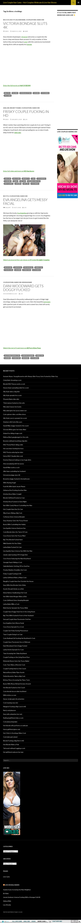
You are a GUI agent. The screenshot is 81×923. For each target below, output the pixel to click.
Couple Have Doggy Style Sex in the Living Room (19, 612)
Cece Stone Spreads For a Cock (13, 627)
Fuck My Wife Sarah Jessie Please (14, 486)
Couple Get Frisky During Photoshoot (15, 631)
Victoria (24, 37)
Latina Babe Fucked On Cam (12, 547)
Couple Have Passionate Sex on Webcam (16, 642)
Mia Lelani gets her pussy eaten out (15, 410)
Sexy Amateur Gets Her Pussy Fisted (15, 520)
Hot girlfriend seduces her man (13, 752)
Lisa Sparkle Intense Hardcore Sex (14, 528)
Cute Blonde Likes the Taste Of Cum (15, 532)
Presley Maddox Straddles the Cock (15, 570)
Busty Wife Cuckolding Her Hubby (14, 524)
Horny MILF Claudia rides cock (13, 456)
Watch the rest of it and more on (22, 348)
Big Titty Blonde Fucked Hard (12, 539)
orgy (25, 42)
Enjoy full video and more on (18, 171)
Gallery (8, 207)
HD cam (22, 181)
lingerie (36, 93)
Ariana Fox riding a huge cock (12, 433)
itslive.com (8, 270)
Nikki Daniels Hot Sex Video (12, 543)
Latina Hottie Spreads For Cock (13, 650)
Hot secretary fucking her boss (13, 448)
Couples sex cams (18, 912)
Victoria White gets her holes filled (14, 429)
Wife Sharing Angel (9, 483)
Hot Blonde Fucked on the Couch (14, 687)
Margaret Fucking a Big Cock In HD (14, 706)
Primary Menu (78, 2)
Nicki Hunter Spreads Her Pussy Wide (15, 608)
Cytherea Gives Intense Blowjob (14, 517)
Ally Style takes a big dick (11, 391)
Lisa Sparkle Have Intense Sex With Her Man (17, 551)
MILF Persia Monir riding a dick (13, 445)
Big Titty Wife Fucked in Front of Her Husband (18, 615)
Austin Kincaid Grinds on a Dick (13, 589)
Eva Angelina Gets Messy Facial (25, 202)
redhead (25, 358)
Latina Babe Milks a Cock (11, 604)
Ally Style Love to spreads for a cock (15, 418)
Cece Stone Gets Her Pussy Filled (14, 536)
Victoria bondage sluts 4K (25, 25)
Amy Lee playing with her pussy (13, 464)
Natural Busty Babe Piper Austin (13, 672)
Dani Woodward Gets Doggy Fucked (23, 288)
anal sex (7, 178)
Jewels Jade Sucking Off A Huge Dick (15, 555)
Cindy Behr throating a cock (12, 380)
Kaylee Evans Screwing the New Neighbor (17, 890)
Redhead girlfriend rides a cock (13, 718)
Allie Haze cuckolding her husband (14, 471)
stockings (45, 93)
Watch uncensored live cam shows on (26, 260)
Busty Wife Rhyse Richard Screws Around (17, 684)
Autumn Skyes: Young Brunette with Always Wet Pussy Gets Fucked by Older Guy (30, 376)
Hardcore (40, 20)
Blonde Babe (20, 20)
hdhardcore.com (34, 181)
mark (26, 31)
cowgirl (8, 181)
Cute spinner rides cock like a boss (14, 414)
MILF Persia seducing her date (13, 452)
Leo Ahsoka (7, 905)
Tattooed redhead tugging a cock (14, 748)
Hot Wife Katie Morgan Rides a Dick (15, 596)
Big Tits (13, 20)
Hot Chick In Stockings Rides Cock (14, 733)
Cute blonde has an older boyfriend (14, 691)
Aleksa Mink (7, 901)
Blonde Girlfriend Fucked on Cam (14, 498)
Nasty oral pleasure (9, 710)
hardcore (39, 267)
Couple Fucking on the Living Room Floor (16, 657)
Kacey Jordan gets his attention (13, 699)
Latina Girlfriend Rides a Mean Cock (14, 577)
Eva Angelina (21, 213)
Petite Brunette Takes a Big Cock (14, 676)
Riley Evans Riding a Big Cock (12, 513)
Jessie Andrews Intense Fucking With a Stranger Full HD (21, 897)
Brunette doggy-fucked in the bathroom (16, 479)
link (79, 890)
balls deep (16, 178)
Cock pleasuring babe (10, 722)
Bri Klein (6, 893)
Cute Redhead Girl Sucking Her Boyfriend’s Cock (19, 638)
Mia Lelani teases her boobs (12, 407)
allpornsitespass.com (12, 355)
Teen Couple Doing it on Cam (12, 634)
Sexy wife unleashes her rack (12, 714)
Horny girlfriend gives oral (11, 729)
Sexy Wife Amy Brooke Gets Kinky (14, 585)
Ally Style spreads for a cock (12, 395)
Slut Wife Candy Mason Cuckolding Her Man (17, 505)
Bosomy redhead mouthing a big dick (15, 441)
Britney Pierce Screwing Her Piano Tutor (16, 680)
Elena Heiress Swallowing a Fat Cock (15, 593)
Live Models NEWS (12, 885)
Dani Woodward (28, 355)
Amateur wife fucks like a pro (12, 422)
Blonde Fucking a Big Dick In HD (13, 741)
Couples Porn (31, 20)
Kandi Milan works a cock (11, 467)
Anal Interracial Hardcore (8, 912)
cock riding (41, 178)
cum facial (17, 267)
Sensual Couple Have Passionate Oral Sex (17, 619)
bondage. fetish (26, 93)
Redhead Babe (27, 282)
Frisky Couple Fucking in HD (26, 113)
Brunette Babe (15, 108)
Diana (16, 181)
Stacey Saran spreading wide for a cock (16, 388)
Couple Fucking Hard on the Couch (14, 668)
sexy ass (26, 183)
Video (7, 31)
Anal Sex (6, 108)
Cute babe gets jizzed (10, 737)
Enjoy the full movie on (16, 85)
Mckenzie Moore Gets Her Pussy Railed (16, 661)
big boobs (8, 267)
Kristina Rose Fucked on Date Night (15, 502)
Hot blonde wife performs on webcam (15, 725)
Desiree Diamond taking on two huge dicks (17, 460)
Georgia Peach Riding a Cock (12, 562)
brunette (26, 178)
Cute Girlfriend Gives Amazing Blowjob (16, 600)
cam (33, 178)
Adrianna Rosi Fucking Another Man (15, 490)
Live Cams (6, 877)
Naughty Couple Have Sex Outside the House (18, 581)
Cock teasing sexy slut (10, 703)
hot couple (9, 183)
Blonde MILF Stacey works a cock (14, 384)
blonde (29, 44)
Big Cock (6, 20)
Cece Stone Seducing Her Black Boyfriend (17, 558)
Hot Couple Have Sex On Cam (13, 509)
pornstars (26, 270)
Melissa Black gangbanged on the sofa (15, 437)
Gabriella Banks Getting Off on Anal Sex (16, 566)
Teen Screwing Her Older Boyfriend (15, 653)
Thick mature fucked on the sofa (14, 403)
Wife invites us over (9, 695)
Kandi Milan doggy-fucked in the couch (16, 426)
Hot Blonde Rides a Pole (11, 744)
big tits (7, 93)
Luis (26, 119)
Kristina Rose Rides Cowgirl (12, 494)
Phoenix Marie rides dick (11, 399)
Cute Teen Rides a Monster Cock (14, 665)
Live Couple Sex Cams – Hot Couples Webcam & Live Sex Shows (30, 2)
